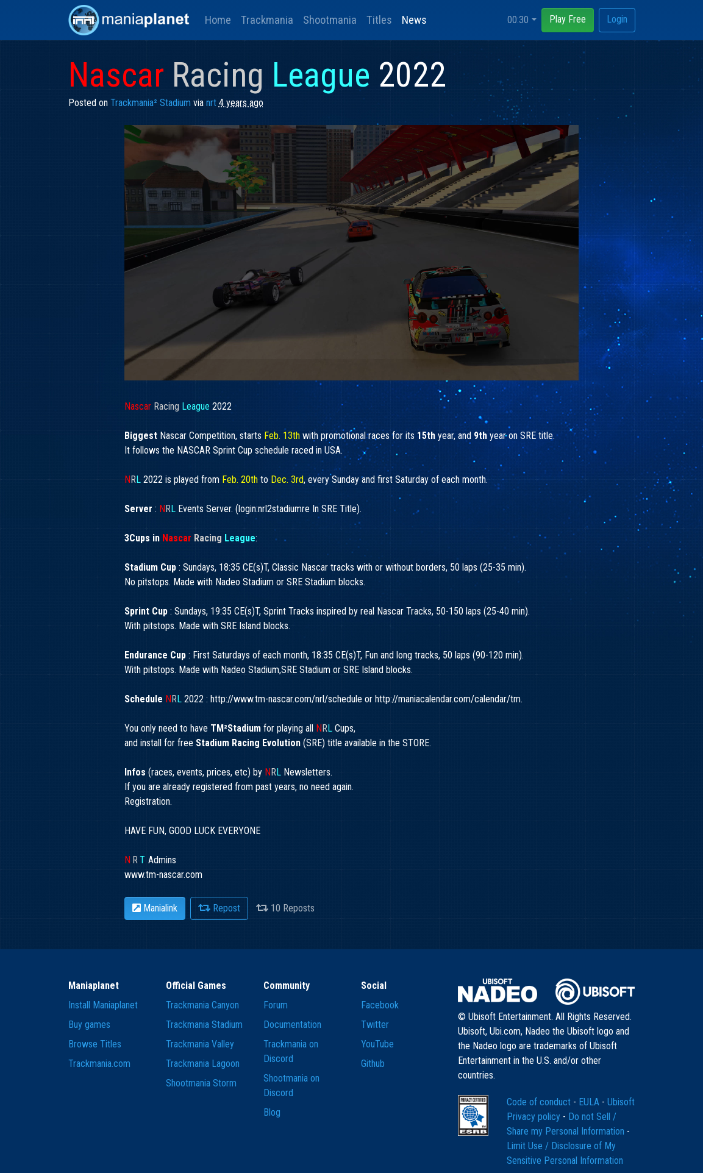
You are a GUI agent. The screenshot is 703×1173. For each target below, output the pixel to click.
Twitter (375, 1024)
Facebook (380, 1005)
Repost (219, 908)
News (414, 19)
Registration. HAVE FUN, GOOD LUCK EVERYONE (192, 831)
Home (218, 19)
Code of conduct (540, 1102)
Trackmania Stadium (204, 1024)
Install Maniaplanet (103, 1005)
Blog (271, 1112)
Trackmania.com (99, 1063)
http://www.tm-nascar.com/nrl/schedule (286, 699)
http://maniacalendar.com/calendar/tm (448, 699)
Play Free (567, 19)
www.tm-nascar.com (163, 874)
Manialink (154, 908)
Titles (379, 19)
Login (617, 19)
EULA (590, 1102)
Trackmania (267, 19)
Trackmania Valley (200, 1044)
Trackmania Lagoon (203, 1063)
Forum (275, 1005)
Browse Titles (94, 1044)
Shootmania (330, 19)
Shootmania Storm (201, 1083)
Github (373, 1063)
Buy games (89, 1024)
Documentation (292, 1024)
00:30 (518, 20)
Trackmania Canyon (202, 1005)
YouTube (377, 1044)
